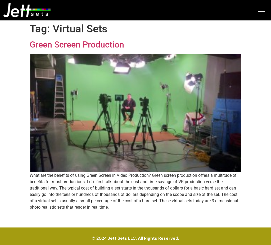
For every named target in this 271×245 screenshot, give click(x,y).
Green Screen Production (77, 45)
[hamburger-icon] (262, 10)
